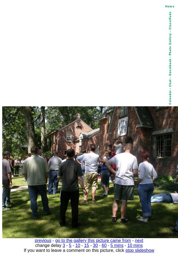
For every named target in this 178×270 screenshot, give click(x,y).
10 (77, 245)
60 (104, 245)
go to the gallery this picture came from (93, 240)
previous (43, 240)
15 (86, 245)
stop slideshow (140, 250)
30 (95, 245)
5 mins (116, 245)
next (139, 240)
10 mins (135, 245)
